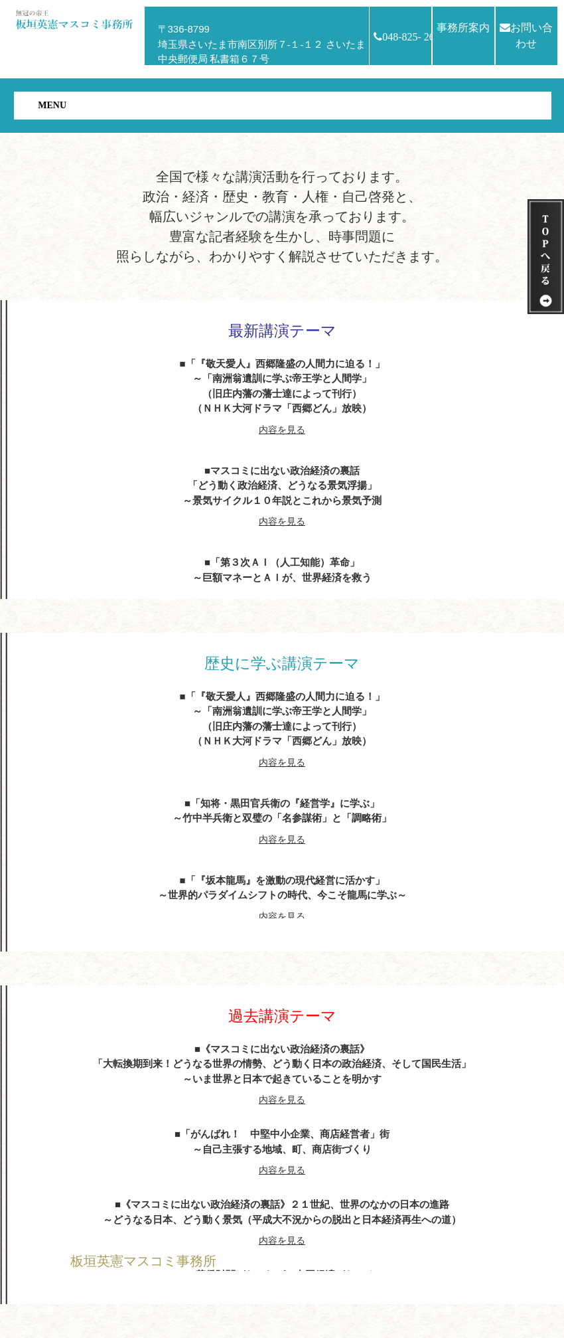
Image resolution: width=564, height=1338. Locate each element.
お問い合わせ (526, 35)
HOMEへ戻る (106, 1291)
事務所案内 (463, 27)
